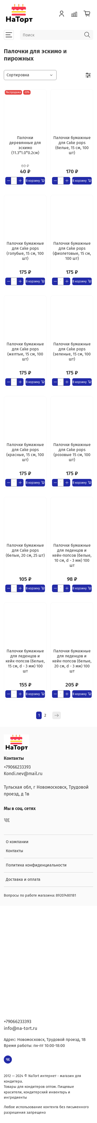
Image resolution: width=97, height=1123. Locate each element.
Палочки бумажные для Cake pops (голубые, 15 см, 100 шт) (25, 251)
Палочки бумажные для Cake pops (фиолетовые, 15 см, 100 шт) (72, 251)
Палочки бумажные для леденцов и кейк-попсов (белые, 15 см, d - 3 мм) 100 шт (25, 661)
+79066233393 (17, 767)
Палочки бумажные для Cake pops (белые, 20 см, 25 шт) (25, 550)
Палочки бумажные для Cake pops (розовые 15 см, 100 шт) (72, 452)
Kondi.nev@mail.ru (23, 773)
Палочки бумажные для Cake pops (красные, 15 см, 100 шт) (25, 452)
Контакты (14, 850)
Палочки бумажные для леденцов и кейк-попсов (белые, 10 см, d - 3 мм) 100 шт (71, 555)
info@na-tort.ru (20, 1028)
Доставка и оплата (23, 879)
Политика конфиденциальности (36, 865)
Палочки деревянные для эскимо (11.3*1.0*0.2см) (25, 145)
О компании (17, 841)
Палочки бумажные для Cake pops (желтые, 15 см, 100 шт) (25, 351)
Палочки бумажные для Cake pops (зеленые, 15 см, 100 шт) (72, 351)
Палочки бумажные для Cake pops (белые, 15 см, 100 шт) (72, 145)
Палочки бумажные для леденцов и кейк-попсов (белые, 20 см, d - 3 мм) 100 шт (71, 661)
